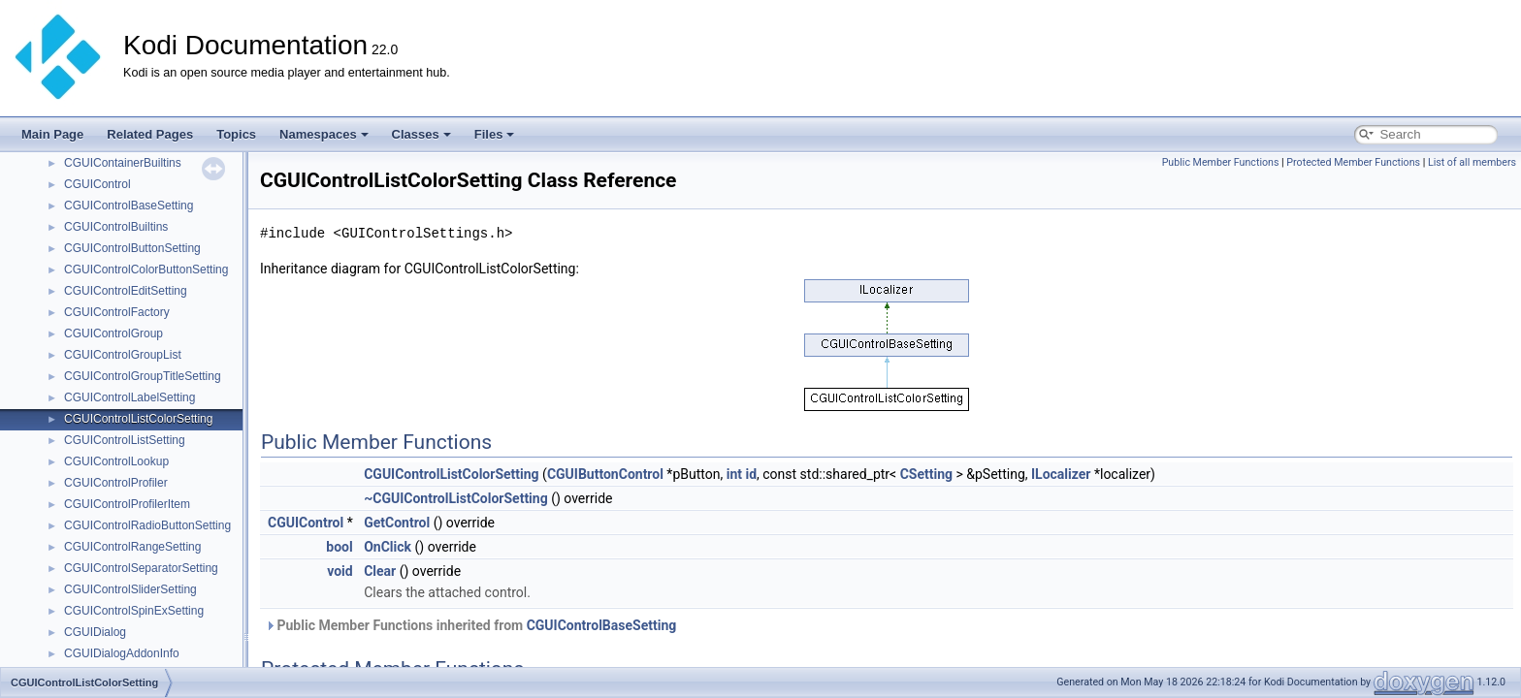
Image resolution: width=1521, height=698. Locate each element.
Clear (380, 571)
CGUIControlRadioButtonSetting (147, 525)
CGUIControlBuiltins (116, 227)
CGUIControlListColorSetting (138, 419)
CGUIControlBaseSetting (128, 205)
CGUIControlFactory (117, 312)
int (734, 474)
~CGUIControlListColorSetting (455, 498)
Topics (236, 134)
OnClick (387, 547)
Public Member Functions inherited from (470, 625)
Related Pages (150, 134)
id (751, 474)
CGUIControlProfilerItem (127, 504)
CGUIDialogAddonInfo (121, 653)
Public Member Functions (1220, 162)
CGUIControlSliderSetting (130, 589)
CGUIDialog (95, 632)
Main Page (52, 134)
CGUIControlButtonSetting (132, 248)
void (339, 571)
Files (494, 134)
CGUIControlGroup (113, 333)
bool (339, 547)
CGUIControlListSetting (124, 440)
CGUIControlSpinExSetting (134, 611)
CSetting (926, 474)
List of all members (1472, 162)
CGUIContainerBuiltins (122, 163)
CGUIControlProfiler (116, 483)
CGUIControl (97, 184)
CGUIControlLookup (116, 461)
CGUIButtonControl (605, 474)
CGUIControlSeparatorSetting (141, 568)
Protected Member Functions (1353, 162)
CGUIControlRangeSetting (132, 547)
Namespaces (324, 134)
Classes (421, 134)
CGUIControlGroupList (122, 355)
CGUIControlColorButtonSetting (146, 269)
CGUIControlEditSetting (125, 291)
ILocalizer (1060, 474)
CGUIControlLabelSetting (129, 397)
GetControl (397, 522)
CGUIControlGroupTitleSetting (142, 376)
